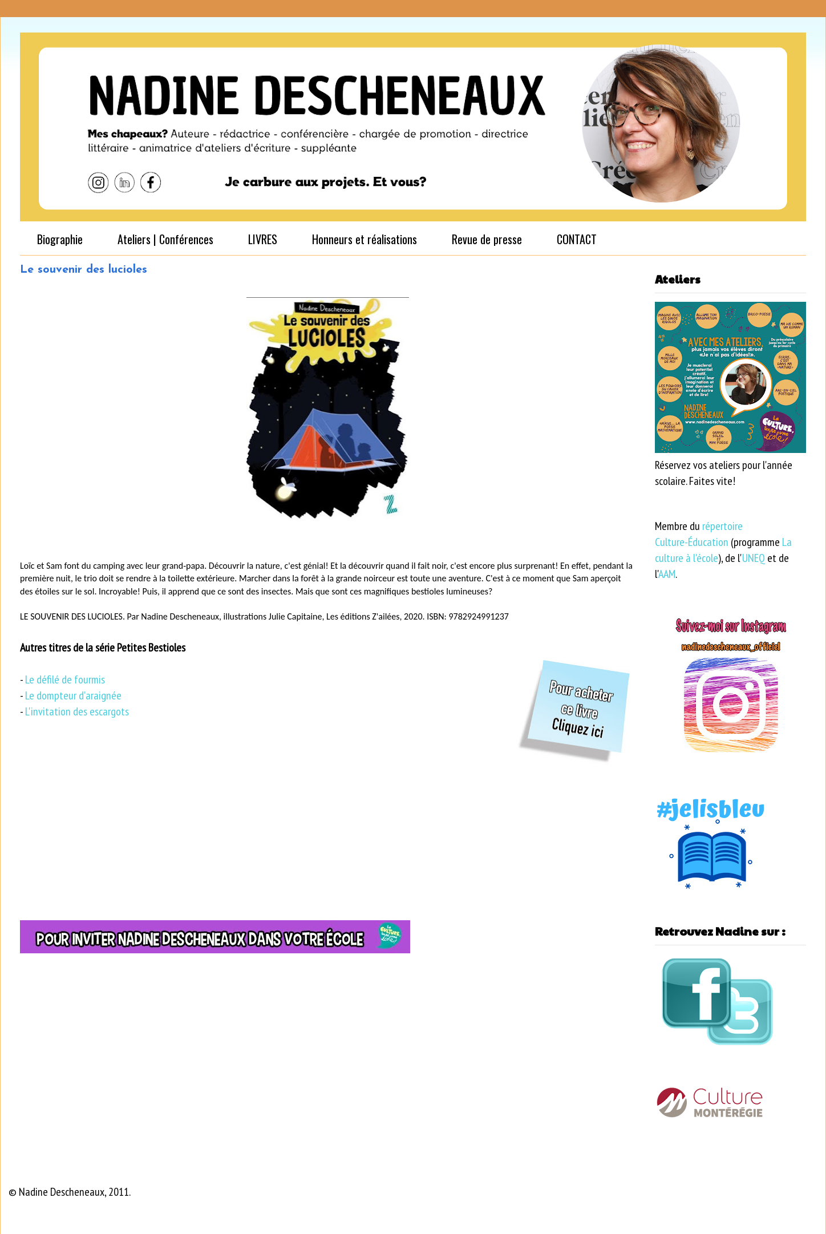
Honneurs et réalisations (364, 239)
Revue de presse (487, 239)
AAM (666, 574)
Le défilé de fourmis (65, 679)
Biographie (60, 239)
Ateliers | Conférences (165, 239)
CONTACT (577, 239)
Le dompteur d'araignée (73, 695)
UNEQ (753, 558)
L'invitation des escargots (77, 711)
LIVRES (262, 239)
